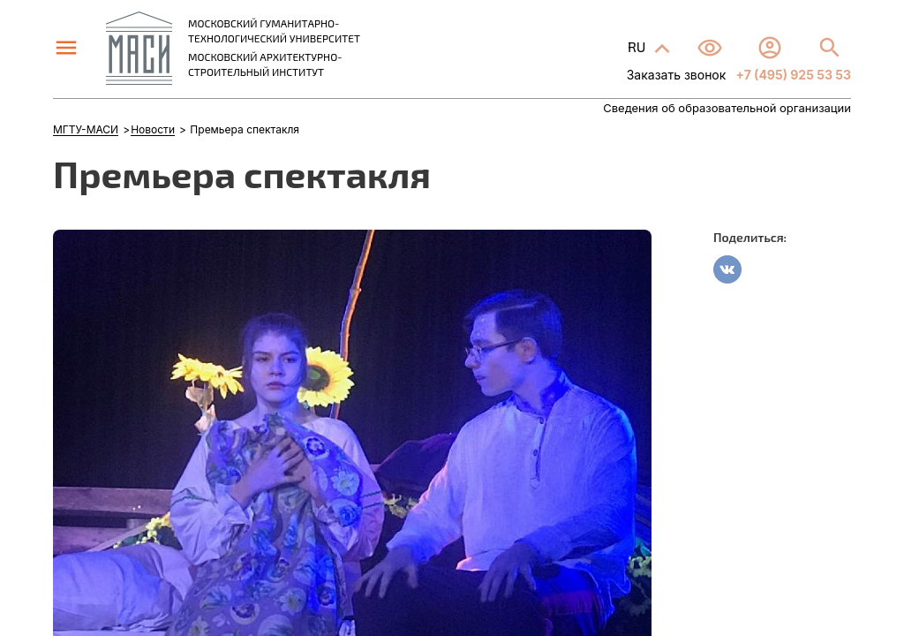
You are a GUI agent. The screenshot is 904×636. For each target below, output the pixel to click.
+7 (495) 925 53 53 (792, 74)
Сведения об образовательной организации (727, 108)
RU (638, 46)
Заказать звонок (677, 74)
